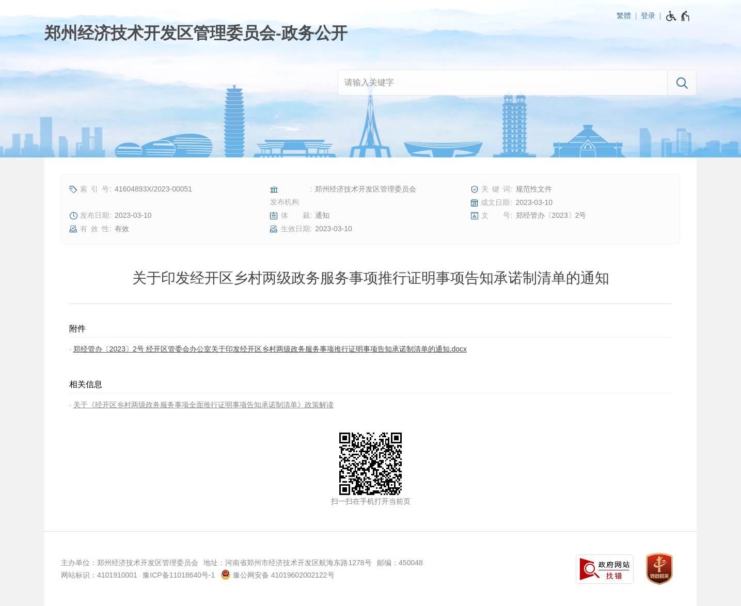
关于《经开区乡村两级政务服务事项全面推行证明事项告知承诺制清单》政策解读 (203, 405)
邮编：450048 (400, 563)
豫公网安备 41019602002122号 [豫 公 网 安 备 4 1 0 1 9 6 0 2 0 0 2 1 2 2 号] (277, 574)
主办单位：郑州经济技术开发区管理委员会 (129, 563)
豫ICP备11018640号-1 (179, 575)
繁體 (624, 15)
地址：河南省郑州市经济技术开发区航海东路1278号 (287, 563)
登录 (648, 15)
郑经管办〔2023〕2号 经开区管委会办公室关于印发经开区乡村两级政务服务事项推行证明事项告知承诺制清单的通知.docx (270, 349)
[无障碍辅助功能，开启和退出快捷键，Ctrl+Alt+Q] (678, 16)
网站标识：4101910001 (99, 575)
